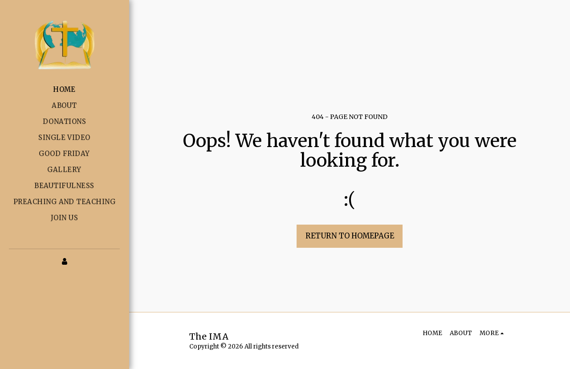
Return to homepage (349, 236)
